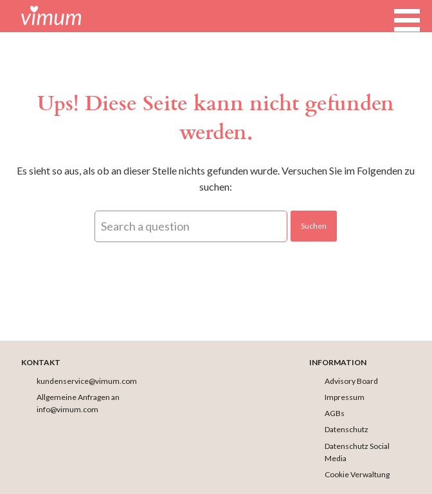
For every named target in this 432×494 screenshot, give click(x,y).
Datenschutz (346, 429)
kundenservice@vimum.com (87, 381)
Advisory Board (351, 381)
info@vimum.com (67, 409)
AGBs (335, 413)
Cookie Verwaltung (357, 474)
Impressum (344, 397)
